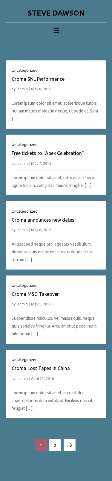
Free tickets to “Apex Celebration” (48, 153)
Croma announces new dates (43, 220)
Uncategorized (25, 70)
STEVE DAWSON (56, 13)
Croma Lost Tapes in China (41, 368)
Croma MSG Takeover (35, 294)
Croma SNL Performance (38, 79)
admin (22, 89)
